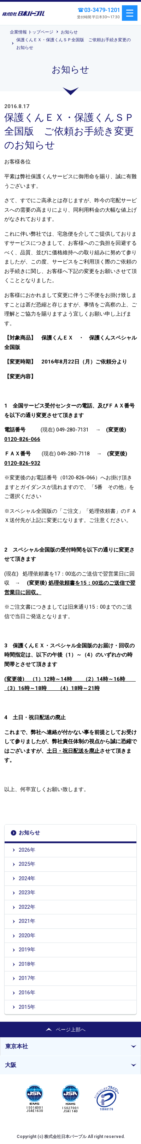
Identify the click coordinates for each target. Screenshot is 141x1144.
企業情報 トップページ (31, 32)
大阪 (10, 1065)
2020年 (27, 935)
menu (129, 13)
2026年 (27, 850)
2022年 (27, 907)
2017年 (27, 978)
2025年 (27, 864)
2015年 (27, 1007)
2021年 (27, 921)
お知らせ (69, 32)
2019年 (27, 949)
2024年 (27, 878)
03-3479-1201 (102, 10)
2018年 (27, 964)
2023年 (27, 892)
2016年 (27, 992)
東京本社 (16, 1046)
